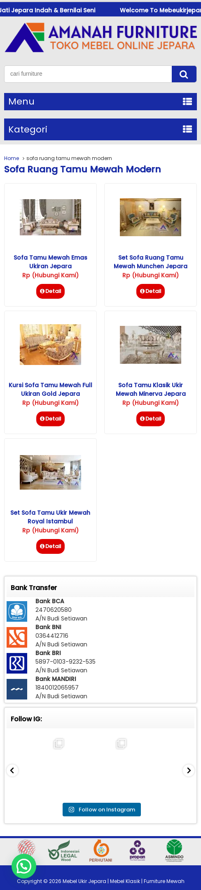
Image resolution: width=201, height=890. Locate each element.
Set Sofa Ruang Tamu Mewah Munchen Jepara (150, 261)
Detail (50, 291)
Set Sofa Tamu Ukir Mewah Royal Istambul (50, 517)
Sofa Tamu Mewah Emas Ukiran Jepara (50, 261)
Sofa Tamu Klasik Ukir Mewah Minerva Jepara (151, 389)
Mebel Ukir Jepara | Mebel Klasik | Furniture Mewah (124, 881)
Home (11, 158)
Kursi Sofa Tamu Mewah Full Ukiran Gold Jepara (50, 389)
